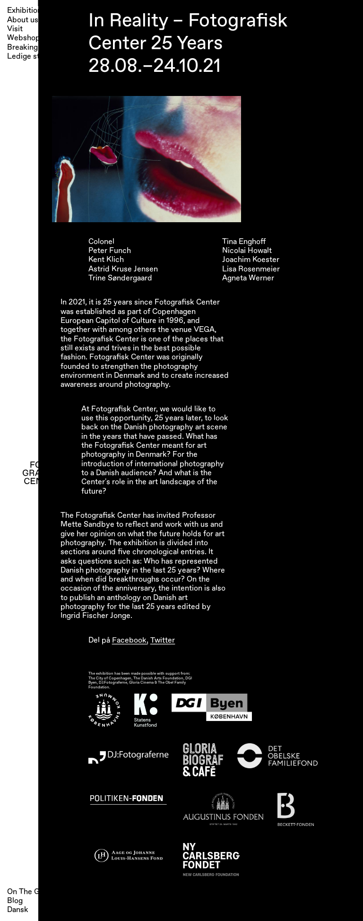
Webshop (23, 38)
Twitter (162, 640)
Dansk (17, 909)
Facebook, (130, 640)
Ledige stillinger (34, 56)
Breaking (22, 47)
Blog (15, 900)
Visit (15, 29)
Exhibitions (26, 10)
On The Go (25, 891)
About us (22, 20)
